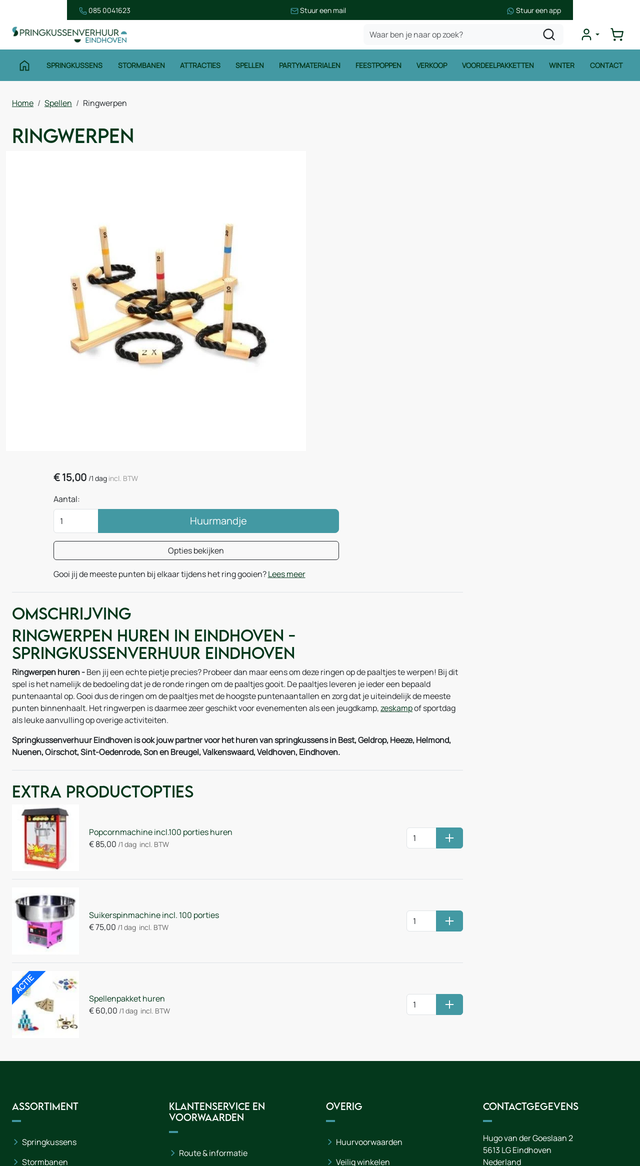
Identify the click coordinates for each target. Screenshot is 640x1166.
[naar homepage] (72, 37)
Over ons (195, 1015)
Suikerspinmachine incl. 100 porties (147, 782)
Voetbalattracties (54, 1084)
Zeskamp (39, 1104)
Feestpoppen (379, 69)
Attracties (199, 69)
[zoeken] (551, 37)
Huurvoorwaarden (369, 984)
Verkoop (433, 69)
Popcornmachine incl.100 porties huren (154, 708)
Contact (608, 69)
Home (23, 105)
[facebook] (493, 1116)
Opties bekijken (463, 244)
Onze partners (205, 1055)
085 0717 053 (543, 1024)
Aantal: (377, 192)
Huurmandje (485, 214)
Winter (563, 69)
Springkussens (74, 69)
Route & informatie (213, 995)
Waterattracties (51, 1064)
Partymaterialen (309, 69)
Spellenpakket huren (120, 857)
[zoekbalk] (466, 37)
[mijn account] (592, 37)
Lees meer (413, 279)
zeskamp (100, 599)
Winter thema (47, 1124)
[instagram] (525, 1116)
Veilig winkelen (363, 1004)
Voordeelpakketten (499, 69)
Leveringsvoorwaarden (378, 1024)
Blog (187, 1035)
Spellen (249, 69)
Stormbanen (140, 69)
